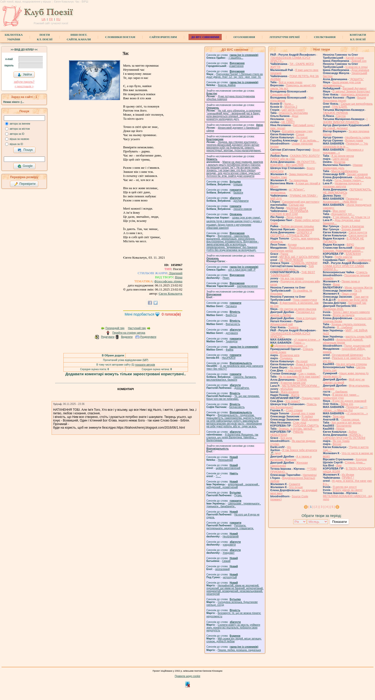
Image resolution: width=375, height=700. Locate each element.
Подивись (286, 358)
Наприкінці (310, 474)
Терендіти (232, 341)
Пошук (25, 150)
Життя (295, 394)
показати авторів (145, 364)
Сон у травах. (307, 373)
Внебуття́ (231, 315)
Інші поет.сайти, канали (79, 37)
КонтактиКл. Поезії (358, 37)
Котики (292, 244)
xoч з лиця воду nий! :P (241, 269)
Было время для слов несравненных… (342, 84)
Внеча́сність (233, 324)
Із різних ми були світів (352, 299)
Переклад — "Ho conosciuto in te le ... (345, 145)
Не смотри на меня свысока (298, 308)
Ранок (284, 253)
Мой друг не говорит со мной (344, 381)
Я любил (307, 416)
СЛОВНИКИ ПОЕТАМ (120, 37)
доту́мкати (232, 333)
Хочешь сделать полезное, (348, 324)
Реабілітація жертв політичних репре (291, 249)
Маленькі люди (296, 207)
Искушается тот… (343, 213)
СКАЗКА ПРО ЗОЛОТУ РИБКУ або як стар (295, 157)
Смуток (341, 115)
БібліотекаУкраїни (13, 37)
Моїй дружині (310, 419)
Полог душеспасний (357, 345)
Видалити (127, 336)
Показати (339, 522)
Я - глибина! (345, 327)
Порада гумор (311, 398)
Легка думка (294, 217)
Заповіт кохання (357, 174)
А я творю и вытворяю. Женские (291, 458)
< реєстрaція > (24, 86)
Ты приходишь (298, 180)
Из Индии (348, 474)
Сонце (300, 134)
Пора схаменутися (305, 299)
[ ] (311, 506)
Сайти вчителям (163, 37)
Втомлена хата (289, 355)
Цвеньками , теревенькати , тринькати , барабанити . (233, 505)
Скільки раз (296, 204)
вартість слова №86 (359, 336)
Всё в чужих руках (290, 82)
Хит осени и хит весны (346, 422)
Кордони (361, 459)
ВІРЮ (350, 244)
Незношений (225, 459)
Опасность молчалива (293, 112)
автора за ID (17, 133)
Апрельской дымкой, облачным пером (343, 341)
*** (344, 195)
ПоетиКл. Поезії (45, 37)
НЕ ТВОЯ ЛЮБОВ (291, 259)
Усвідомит (228, 552)
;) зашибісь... (235, 57)
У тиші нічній (293, 370)
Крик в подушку (306, 318)
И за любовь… (309, 140)
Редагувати (107, 336)
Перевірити (25, 184)
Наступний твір (137, 328)
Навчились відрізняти (355, 94)
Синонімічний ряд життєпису (301, 201)
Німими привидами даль (342, 166)
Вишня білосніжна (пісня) (344, 99)
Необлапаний (230, 536)
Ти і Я (357, 290)
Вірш (178, 277)
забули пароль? (24, 81)
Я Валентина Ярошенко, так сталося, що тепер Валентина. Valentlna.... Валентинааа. (232, 437)
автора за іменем (20, 123)
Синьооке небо (280, 94)
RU (58, 19)
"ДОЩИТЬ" (356, 79)
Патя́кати (231, 306)
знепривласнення (247, 286)
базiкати (238, 192)
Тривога (293, 327)
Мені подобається (139, 314)
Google (25, 166)
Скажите (294, 484)
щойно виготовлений (228, 468)
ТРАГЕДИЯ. (339, 106)
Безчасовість (237, 407)
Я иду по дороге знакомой (349, 400)
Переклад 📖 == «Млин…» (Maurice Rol (345, 408)
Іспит (289, 118)
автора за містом (20, 128)
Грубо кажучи (343, 256)
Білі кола (286, 437)
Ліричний (175, 273)
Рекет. (226, 277)
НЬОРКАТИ (229, 357)
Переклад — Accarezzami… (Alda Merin (343, 200)
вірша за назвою (19, 139)
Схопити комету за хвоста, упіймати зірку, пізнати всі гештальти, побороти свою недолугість (233, 627)
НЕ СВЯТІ (288, 122)
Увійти (25, 75)
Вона (336, 284)
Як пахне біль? (299, 367)
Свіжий (226, 561)
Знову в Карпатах (352, 226)
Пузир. (238, 495)
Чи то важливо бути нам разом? (299, 376)
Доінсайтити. (241, 388)
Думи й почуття (306, 364)
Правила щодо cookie (187, 676)
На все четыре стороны (351, 364)
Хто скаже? (292, 401)
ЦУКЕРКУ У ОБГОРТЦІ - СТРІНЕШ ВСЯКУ (291, 234)
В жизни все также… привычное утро (341, 396)
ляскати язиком (242, 209)
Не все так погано (292, 278)
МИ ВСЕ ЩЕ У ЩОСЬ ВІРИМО (299, 256)
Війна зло (347, 403)
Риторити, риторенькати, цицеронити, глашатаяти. (230, 527)
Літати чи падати (343, 315)
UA (43, 19)
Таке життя (361, 296)
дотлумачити (241, 200)
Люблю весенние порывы (297, 226)
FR (51, 19)
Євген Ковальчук (170, 293)
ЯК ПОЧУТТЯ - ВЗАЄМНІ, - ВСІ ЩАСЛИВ (293, 163)
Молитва (339, 161)
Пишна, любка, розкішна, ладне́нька (239, 650)
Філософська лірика (168, 281)
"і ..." (218, 476)
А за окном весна (342, 155)
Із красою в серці (356, 66)
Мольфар (286, 388)
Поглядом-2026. (333, 308)
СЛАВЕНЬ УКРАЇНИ (304, 262)
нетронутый (230, 577)
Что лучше (296, 487)
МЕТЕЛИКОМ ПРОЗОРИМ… (301, 385)
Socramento (343, 425)
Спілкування (324, 37)
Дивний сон (359, 60)
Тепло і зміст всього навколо (351, 311)
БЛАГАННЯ (353, 253)
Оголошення (244, 37)
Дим (339, 465)
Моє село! (339, 210)
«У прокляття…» (357, 413)
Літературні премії (284, 37)
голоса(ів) (171, 314)
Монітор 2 (290, 106)
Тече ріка (339, 416)
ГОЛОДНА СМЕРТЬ (306, 425)
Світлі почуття (358, 232)
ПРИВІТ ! (348, 477)
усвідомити (229, 544)
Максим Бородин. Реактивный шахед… (344, 249)
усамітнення (236, 66)
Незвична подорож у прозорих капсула (342, 185)
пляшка (237, 184)
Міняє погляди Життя (358, 287)
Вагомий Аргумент (355, 88)
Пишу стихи (349, 293)
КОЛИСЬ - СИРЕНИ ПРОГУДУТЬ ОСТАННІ (344, 436)
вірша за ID (16, 144)
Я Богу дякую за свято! (347, 489)
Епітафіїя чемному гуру (297, 131)
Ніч (289, 447)
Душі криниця (360, 69)
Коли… (289, 103)
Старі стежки (294, 410)
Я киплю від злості (345, 486)
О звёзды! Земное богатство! (351, 91)
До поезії (302, 137)
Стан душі (299, 422)
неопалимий (222, 569)
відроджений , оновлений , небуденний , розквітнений (232, 486)
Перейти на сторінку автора (128, 332)
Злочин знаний (351, 229)
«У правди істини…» (307, 339)
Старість (362, 272)
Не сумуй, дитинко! (335, 128)
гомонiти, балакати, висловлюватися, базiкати (231, 378)
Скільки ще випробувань (357, 103)
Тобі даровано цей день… (292, 267)
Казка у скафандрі (359, 259)
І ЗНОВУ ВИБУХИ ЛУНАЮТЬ (345, 120)
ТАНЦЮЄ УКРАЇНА (335, 112)
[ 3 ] (321, 506)
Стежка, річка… (355, 462)
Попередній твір (115, 328)
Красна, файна (227, 85)
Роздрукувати (148, 336)
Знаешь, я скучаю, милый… (297, 428)
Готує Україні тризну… (349, 180)
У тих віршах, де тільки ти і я (351, 217)
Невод (340, 428)
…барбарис (340, 391)
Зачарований (305, 229)
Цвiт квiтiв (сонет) (293, 109)
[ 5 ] (332, 506)
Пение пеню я (351, 281)
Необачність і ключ (357, 137)
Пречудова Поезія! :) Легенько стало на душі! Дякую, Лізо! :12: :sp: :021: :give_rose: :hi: (234, 75)
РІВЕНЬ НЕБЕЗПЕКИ (286, 433)
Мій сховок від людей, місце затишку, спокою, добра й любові (234, 640)
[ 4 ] (327, 506)
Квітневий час (357, 302)
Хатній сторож (354, 57)
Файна (229, 349)
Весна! (337, 443)
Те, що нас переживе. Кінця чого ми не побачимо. (233, 397)
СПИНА (302, 379)
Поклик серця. (350, 419)
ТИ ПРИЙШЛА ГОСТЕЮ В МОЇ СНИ (289, 212)
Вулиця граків (354, 140)
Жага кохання (290, 391)
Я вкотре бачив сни (293, 382)
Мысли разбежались (344, 171)
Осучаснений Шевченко (347, 354)
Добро (353, 431)
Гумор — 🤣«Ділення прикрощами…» (288, 344)
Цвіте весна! (341, 158)
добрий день (362, 177)
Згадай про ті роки (303, 413)
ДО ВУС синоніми (205, 37)
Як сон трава (341, 440)
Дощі (295, 115)
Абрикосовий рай (281, 324)
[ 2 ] (316, 506)
